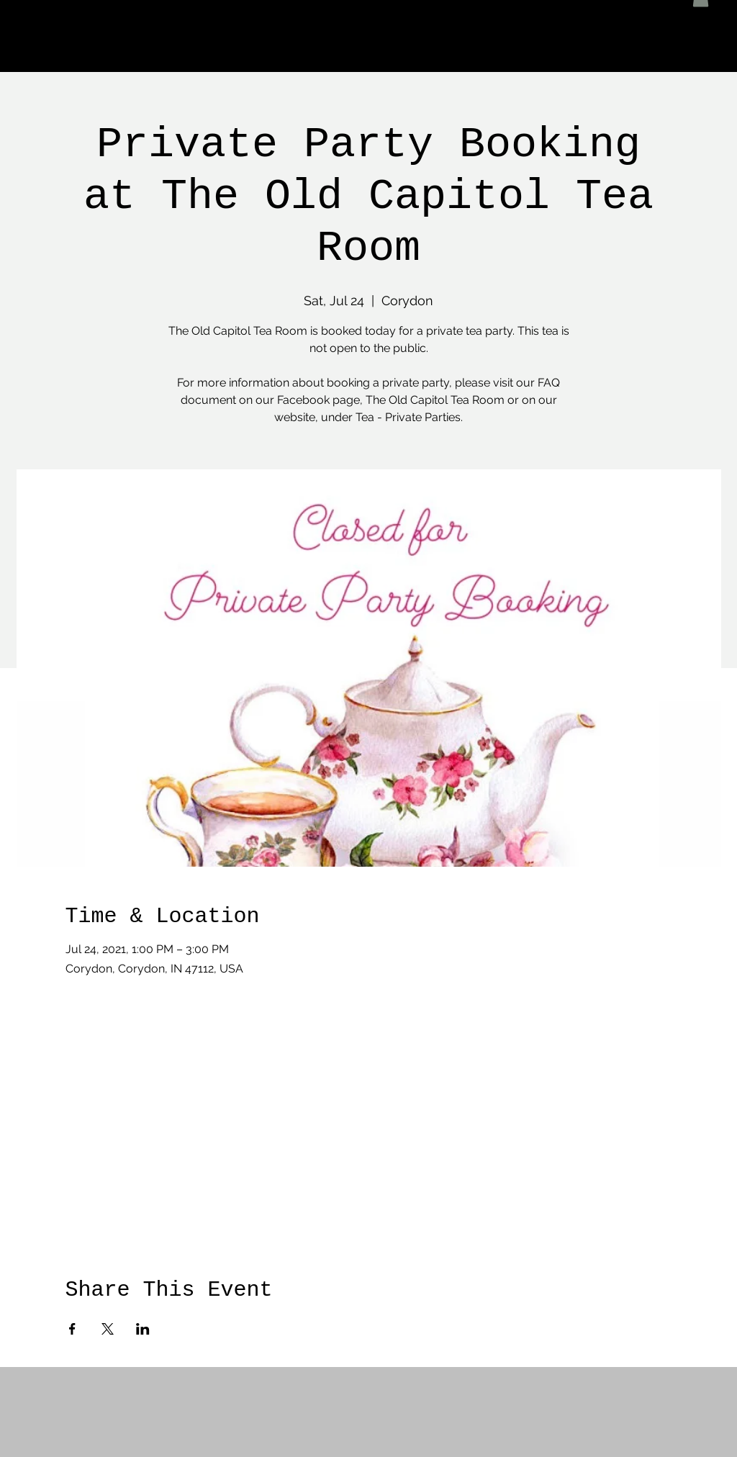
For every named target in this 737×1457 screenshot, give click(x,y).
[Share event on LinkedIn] (143, 1329)
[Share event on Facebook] (72, 1329)
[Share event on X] (107, 1329)
